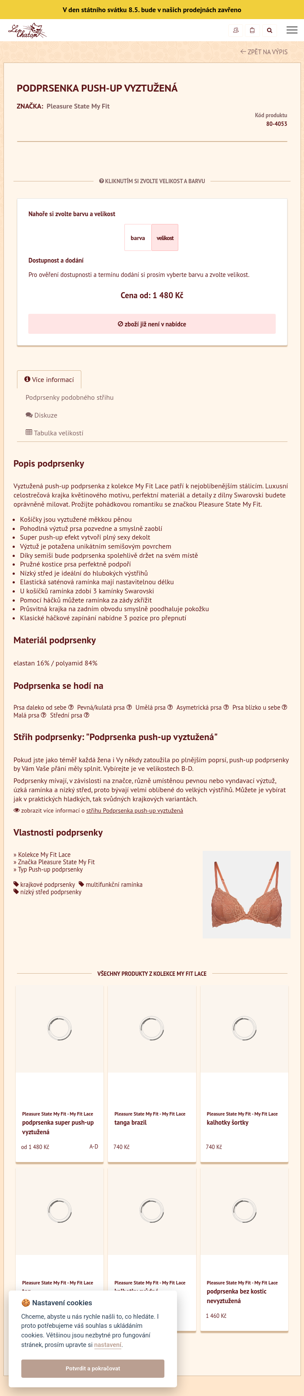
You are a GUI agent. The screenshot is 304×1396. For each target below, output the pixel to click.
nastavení (107, 1345)
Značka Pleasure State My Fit (56, 862)
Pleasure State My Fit (78, 106)
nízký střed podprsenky (47, 892)
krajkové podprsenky (44, 884)
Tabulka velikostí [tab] (55, 432)
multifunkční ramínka (111, 884)
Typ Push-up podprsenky (50, 869)
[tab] (69, 397)
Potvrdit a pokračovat (93, 1368)
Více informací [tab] (49, 379)
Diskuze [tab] (41, 415)
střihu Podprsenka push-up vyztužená (135, 810)
